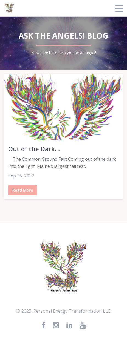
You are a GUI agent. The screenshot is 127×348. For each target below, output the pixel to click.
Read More (22, 190)
